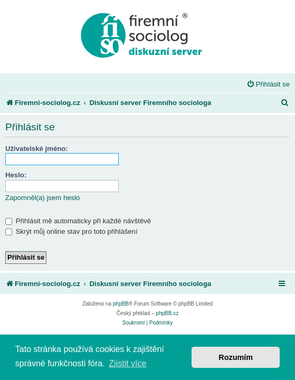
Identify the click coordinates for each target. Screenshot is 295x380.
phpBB (121, 304)
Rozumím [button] (235, 357)
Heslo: (15, 175)
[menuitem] (268, 84)
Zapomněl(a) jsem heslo (42, 198)
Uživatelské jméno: (36, 149)
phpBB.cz (167, 313)
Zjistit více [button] (127, 363)
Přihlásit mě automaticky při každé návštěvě (78, 221)
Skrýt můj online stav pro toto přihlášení (71, 231)
